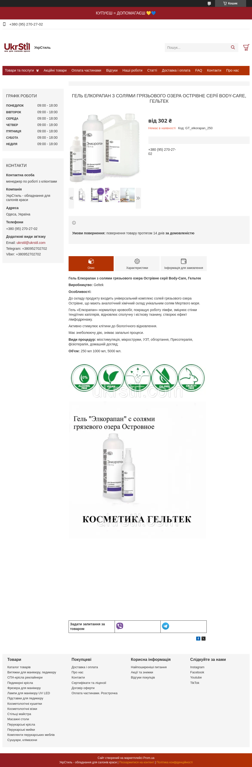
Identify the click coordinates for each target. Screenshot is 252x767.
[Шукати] (232, 47)
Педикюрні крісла (20, 683)
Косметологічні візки (22, 709)
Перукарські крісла (21, 724)
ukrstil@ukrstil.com (31, 243)
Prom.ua (148, 758)
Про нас (232, 70)
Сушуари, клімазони (22, 740)
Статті (152, 70)
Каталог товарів (19, 667)
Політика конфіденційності (174, 762)
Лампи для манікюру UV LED (28, 693)
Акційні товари (55, 70)
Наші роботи (132, 70)
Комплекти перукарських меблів (31, 735)
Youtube (196, 677)
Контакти (214, 70)
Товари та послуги (19, 70)
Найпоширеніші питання (149, 667)
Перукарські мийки (21, 729)
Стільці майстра (19, 714)
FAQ (198, 70)
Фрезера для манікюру (24, 688)
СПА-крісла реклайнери (25, 677)
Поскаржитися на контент (136, 762)
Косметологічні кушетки (24, 703)
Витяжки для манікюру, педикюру (31, 672)
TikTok (194, 683)
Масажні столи (18, 719)
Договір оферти (83, 688)
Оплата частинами (86, 70)
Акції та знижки (142, 672)
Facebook (197, 672)
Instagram (197, 667)
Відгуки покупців (143, 677)
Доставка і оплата (176, 70)
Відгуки (112, 70)
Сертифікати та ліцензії (89, 683)
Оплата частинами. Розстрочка (94, 693)
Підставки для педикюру (25, 698)
